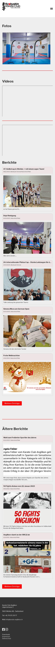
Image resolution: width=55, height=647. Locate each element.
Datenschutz (6, 638)
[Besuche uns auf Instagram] (6, 629)
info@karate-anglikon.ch (14, 619)
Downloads (6, 634)
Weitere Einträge (12, 403)
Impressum (6, 636)
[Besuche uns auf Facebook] (3, 629)
